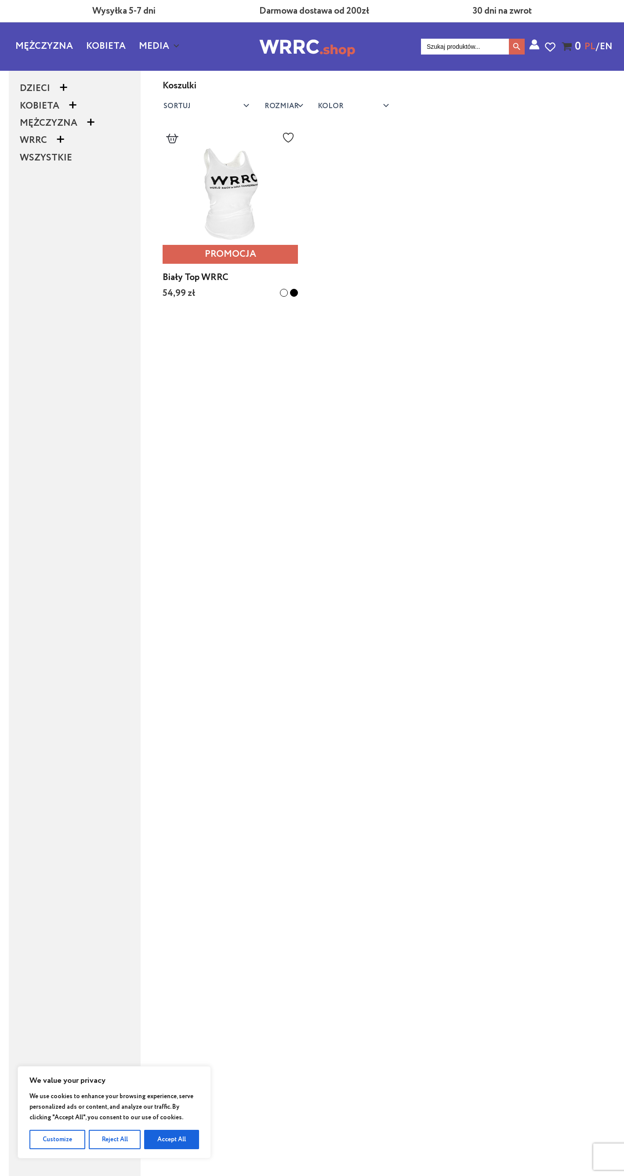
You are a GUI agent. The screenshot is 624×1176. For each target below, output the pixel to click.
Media (159, 46)
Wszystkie (46, 158)
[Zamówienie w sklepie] (205, 105)
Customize (57, 1139)
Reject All (115, 1139)
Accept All (171, 1139)
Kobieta (106, 46)
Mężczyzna (44, 46)
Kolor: (282, 105)
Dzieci (35, 88)
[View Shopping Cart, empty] (568, 46)
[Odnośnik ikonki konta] (534, 44)
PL (589, 47)
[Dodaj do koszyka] (172, 141)
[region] (114, 1112)
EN (606, 47)
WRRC (33, 140)
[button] (174, 46)
